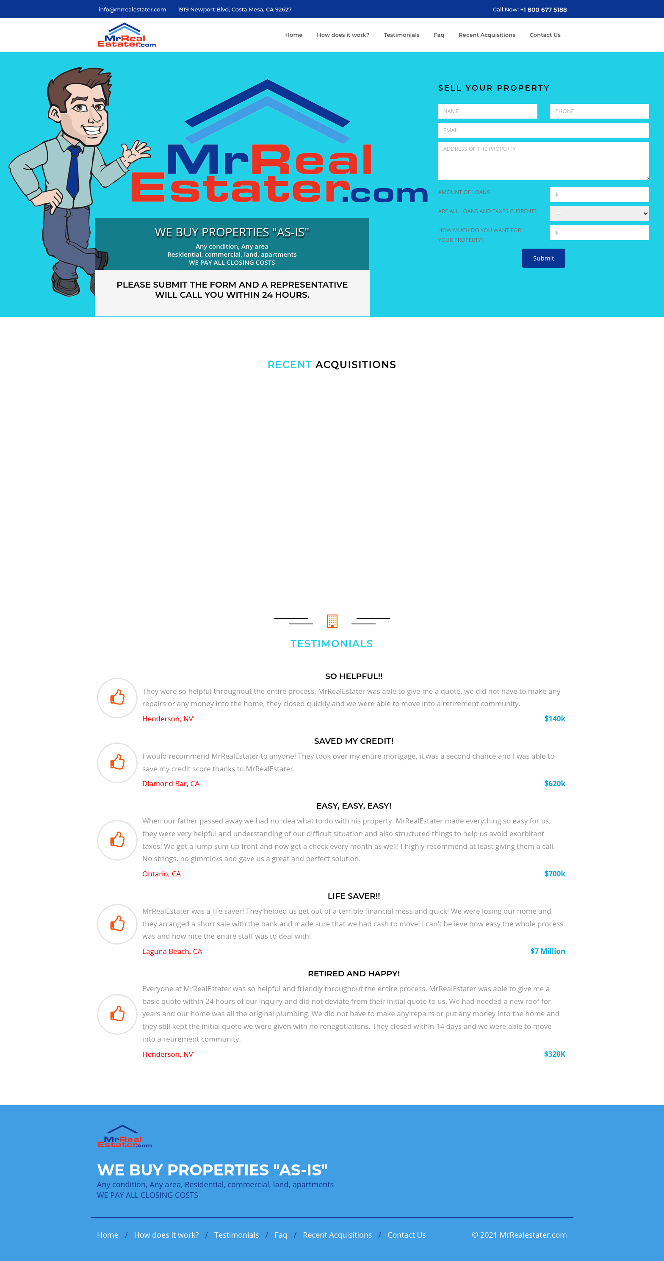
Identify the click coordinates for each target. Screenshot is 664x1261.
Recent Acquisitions (487, 34)
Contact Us (545, 34)
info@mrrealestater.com (132, 9)
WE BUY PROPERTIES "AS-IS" (232, 232)
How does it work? (343, 34)
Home (294, 34)
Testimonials (401, 34)
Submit (543, 258)
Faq (439, 34)
